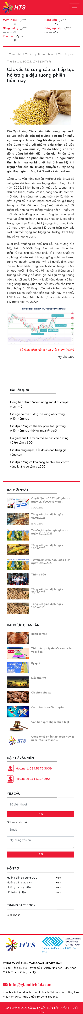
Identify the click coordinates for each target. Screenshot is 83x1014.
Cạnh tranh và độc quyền (47, 707)
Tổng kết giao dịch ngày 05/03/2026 (47, 516)
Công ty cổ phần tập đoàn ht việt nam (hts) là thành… (52, 738)
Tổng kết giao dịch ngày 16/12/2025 (47, 605)
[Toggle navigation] (74, 7)
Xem (58, 878)
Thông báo (38, 574)
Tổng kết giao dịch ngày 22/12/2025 (47, 590)
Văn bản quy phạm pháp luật (50, 722)
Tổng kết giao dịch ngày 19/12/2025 (47, 546)
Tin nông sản (66, 54)
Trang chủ (15, 54)
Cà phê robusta (41, 692)
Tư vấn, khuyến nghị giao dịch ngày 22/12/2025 (50, 532)
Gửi (40, 814)
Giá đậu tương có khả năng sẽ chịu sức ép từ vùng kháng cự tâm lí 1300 (39, 464)
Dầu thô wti (39, 678)
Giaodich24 (14, 915)
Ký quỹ (35, 663)
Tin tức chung (46, 54)
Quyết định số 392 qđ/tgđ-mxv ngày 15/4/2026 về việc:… (50, 500)
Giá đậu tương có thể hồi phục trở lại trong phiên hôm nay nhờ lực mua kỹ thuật (38, 428)
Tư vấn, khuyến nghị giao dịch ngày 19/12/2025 (50, 561)
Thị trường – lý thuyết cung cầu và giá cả (51, 650)
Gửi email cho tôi (17, 822)
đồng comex (39, 634)
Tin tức (29, 54)
